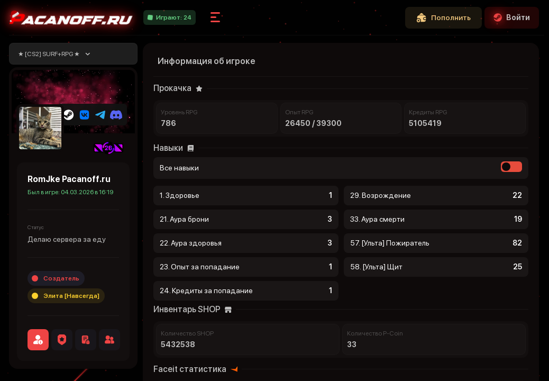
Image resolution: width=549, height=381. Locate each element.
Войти (511, 17)
